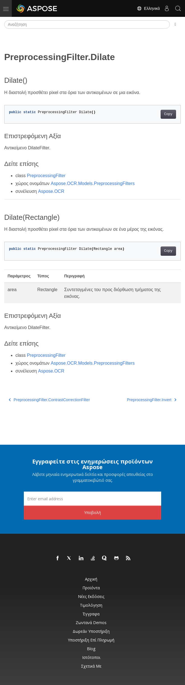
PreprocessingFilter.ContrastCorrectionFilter (49, 400)
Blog (91, 648)
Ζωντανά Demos (91, 622)
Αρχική (91, 579)
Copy (168, 114)
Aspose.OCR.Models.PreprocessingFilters (93, 183)
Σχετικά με (91, 666)
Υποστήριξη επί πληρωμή (91, 640)
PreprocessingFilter (46, 175)
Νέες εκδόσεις (91, 596)
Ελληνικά (148, 8)
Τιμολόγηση (91, 605)
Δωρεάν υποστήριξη (91, 631)
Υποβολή (92, 512)
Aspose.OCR (51, 191)
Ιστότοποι (91, 657)
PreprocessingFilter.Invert (151, 400)
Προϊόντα (91, 587)
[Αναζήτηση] (87, 24)
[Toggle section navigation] (175, 24)
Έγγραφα (91, 613)
